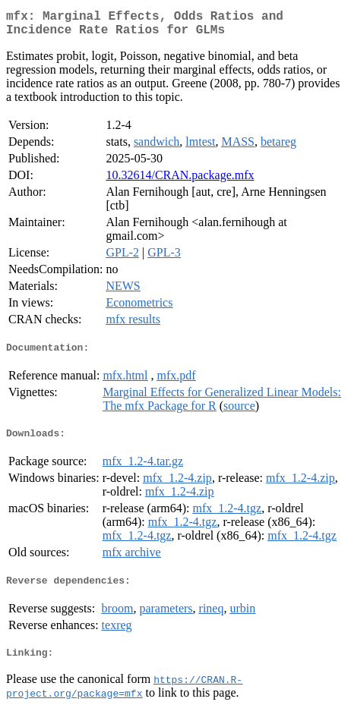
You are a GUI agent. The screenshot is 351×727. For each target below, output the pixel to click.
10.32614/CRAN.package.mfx (180, 181)
